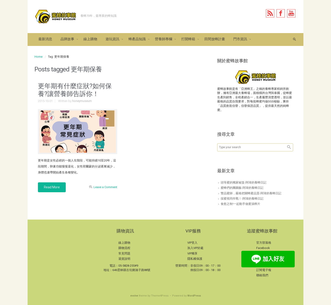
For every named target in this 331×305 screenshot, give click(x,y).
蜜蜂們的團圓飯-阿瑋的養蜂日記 (242, 187)
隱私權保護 (194, 258)
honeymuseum (82, 101)
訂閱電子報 (263, 270)
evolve (134, 295)
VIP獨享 (192, 253)
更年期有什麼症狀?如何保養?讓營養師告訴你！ (75, 90)
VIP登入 (192, 242)
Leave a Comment (105, 187)
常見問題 (124, 253)
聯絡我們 (262, 275)
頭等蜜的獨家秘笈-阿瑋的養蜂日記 (243, 182)
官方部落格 (263, 242)
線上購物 (124, 242)
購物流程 (124, 248)
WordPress (194, 295)
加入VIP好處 (195, 248)
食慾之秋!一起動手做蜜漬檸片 (240, 204)
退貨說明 (124, 258)
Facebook (263, 248)
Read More (52, 187)
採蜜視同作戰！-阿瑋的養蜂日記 (242, 198)
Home (38, 56)
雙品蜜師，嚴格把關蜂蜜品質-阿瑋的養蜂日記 (251, 193)
